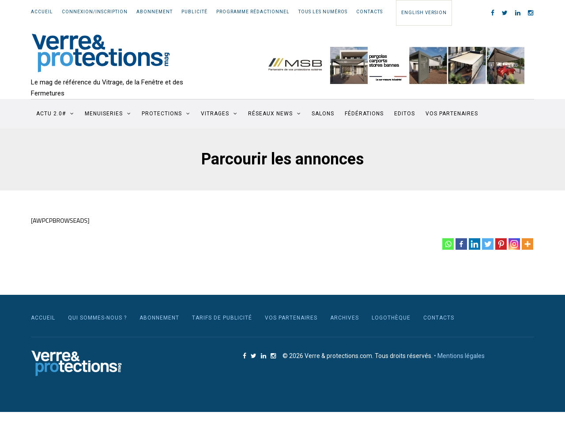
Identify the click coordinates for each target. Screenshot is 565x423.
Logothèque (391, 318)
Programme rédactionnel (253, 11)
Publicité (194, 11)
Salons (323, 114)
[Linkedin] (474, 244)
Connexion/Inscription (95, 11)
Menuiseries (104, 114)
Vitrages (215, 114)
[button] (391, 65)
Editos (404, 114)
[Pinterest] (501, 244)
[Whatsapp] (448, 244)
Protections (162, 114)
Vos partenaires (452, 114)
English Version (424, 12)
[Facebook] (461, 244)
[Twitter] (487, 244)
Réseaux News (270, 114)
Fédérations (364, 114)
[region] (391, 65)
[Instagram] (514, 244)
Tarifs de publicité (222, 318)
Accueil (42, 11)
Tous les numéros (322, 11)
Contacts (369, 11)
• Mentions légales (459, 355)
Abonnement (154, 11)
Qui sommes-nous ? (97, 318)
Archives (344, 318)
